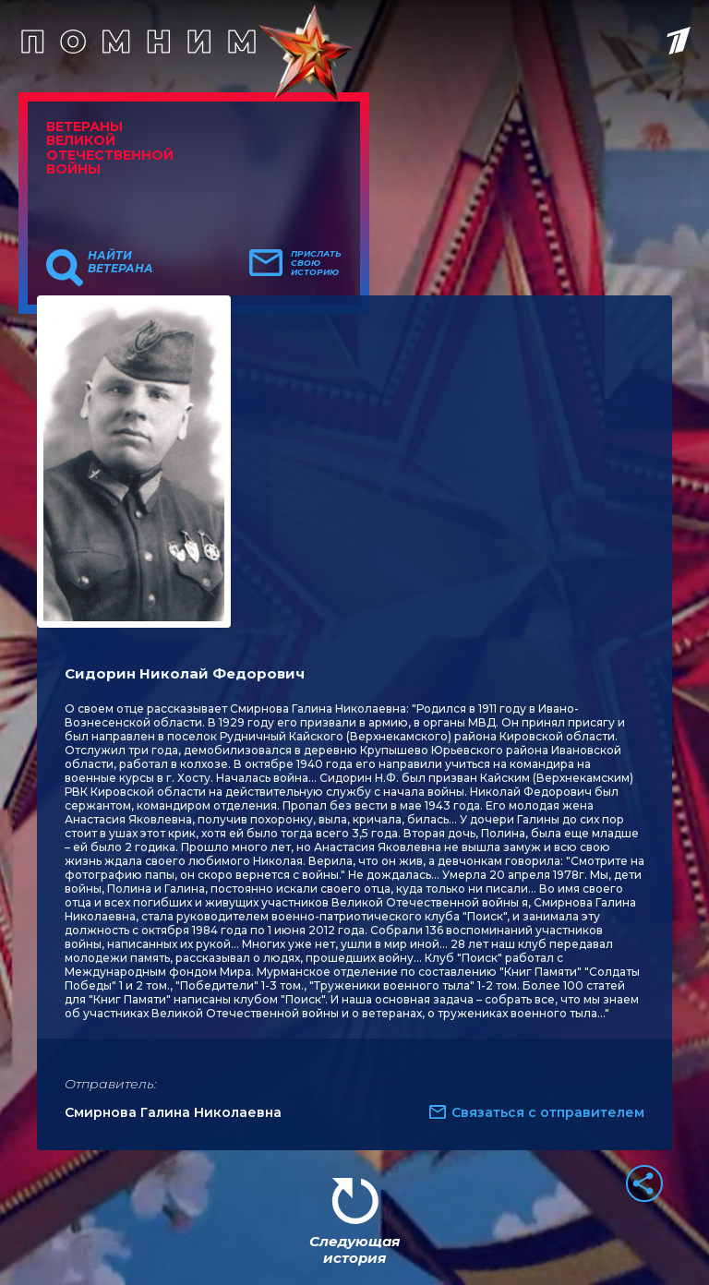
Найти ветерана (120, 262)
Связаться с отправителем (547, 1112)
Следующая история (354, 1249)
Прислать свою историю (316, 263)
